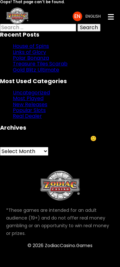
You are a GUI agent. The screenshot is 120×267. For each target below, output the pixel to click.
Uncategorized (31, 92)
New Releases (30, 104)
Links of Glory (29, 52)
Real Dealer (27, 116)
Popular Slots (29, 110)
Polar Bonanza (31, 58)
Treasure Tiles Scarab (40, 63)
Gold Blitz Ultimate (36, 69)
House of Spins (31, 46)
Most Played (28, 98)
